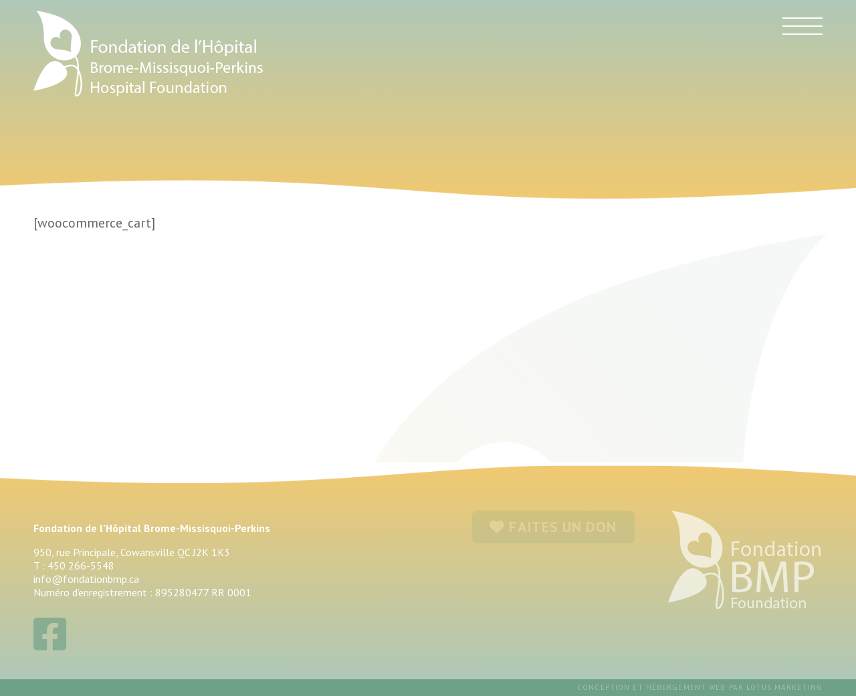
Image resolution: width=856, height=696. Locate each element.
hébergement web (686, 687)
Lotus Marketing (784, 687)
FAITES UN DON (553, 526)
